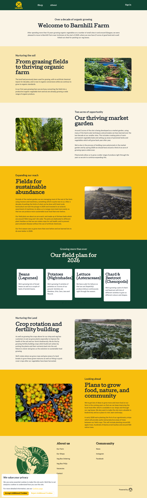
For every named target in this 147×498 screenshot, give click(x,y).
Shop (40, 5)
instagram (100, 454)
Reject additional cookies (41, 493)
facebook (100, 459)
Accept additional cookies (16, 493)
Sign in (128, 5)
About (53, 5)
